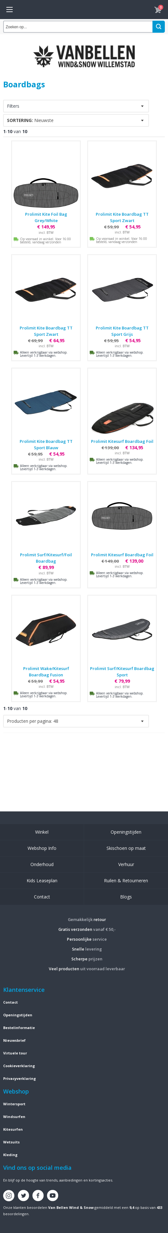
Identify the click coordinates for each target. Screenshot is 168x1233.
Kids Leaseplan (42, 880)
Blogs (126, 897)
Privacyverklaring (19, 1078)
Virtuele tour (15, 1053)
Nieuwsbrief (14, 1040)
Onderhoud (42, 864)
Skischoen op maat (126, 848)
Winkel (41, 832)
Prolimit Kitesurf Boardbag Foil (122, 441)
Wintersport (14, 1103)
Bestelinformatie (19, 1027)
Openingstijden (126, 832)
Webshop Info (42, 848)
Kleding (10, 1154)
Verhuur (126, 864)
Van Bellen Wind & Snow (71, 1207)
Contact (42, 897)
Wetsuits (11, 1142)
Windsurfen (14, 1116)
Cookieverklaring (19, 1065)
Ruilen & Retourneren (126, 880)
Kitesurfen (13, 1129)
